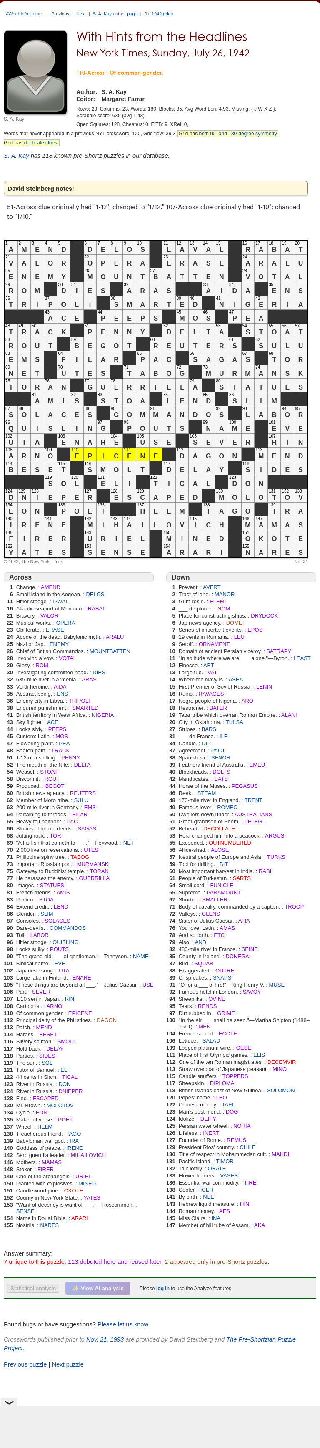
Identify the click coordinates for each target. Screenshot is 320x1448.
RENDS (207, 1006)
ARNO (54, 1006)
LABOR (39, 935)
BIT (224, 864)
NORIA (241, 1126)
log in (163, 1288)
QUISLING (65, 942)
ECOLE (228, 1033)
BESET (48, 1034)
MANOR (225, 594)
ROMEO (227, 807)
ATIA (244, 921)
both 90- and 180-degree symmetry (238, 134)
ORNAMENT (214, 644)
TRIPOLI (79, 701)
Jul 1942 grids (159, 13)
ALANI (289, 715)
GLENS (211, 914)
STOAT (49, 772)
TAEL (228, 1104)
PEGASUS (245, 786)
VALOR (49, 616)
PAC (72, 821)
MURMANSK (93, 864)
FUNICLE (222, 885)
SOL (47, 1063)
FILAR (80, 814)
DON (65, 1084)
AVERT (211, 587)
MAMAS (52, 1162)
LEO (221, 1097)
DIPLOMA (222, 1083)
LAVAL (60, 601)
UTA (64, 970)
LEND (61, 907)
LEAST (302, 658)
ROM (41, 665)
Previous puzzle (25, 1364)
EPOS (255, 630)
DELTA (82, 765)
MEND (44, 1027)
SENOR (220, 757)
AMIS (63, 892)
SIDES (47, 1056)
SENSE (25, 1211)
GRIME (226, 1013)
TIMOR (225, 1161)
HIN (244, 1204)
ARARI (79, 1218)
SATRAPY (278, 651)
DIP (206, 743)
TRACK (60, 750)
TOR (55, 836)
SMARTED (85, 708)
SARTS (242, 878)
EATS (221, 779)
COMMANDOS (68, 928)
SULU (81, 800)
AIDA (60, 686)
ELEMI (218, 601)
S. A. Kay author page (115, 13)
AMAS (227, 928)
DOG (232, 1112)
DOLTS (221, 772)
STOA (46, 899)
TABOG (79, 857)
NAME (141, 956)
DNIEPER (71, 1091)
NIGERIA (103, 715)
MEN (204, 1026)
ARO (247, 701)
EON (42, 1112)
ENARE (81, 978)
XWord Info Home (23, 13)
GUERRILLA (94, 878)
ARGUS (274, 836)
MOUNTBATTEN (110, 651)
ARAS (89, 679)
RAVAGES (211, 694)
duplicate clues (40, 143)
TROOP (294, 907)
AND (200, 942)
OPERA (65, 623)
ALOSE (220, 850)
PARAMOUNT (224, 892)
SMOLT (67, 1041)
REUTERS (83, 793)
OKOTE (73, 1190)
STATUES (52, 885)
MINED (87, 1183)
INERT (211, 1133)
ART (208, 665)
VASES (229, 1175)
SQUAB (203, 963)
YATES (91, 1198)
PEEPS (57, 729)
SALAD (211, 1041)
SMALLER (215, 899)
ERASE (55, 630)
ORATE (217, 1168)
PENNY (70, 757)
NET (128, 843)
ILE (224, 736)
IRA (74, 1141)
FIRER (46, 1169)
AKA (259, 1225)
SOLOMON (281, 1090)
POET (65, 1119)
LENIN (264, 686)
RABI (265, 871)
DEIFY (208, 1119)
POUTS (59, 949)
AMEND (50, 587)
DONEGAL (238, 956)
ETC (219, 935)
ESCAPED (45, 1098)
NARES (49, 1225)
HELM (45, 1127)
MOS (61, 736)
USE (148, 985)
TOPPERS (235, 1076)
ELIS (259, 1055)
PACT (218, 750)
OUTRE (225, 970)
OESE (243, 1048)
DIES (98, 672)
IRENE (74, 1148)
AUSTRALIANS (253, 814)
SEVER (41, 992)
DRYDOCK (264, 616)
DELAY (55, 1048)
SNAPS (222, 978)
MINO (279, 1069)
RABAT (96, 608)
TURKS (276, 857)
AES (224, 1211)
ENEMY (59, 644)
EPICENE (80, 1013)
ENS (62, 694)
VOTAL (67, 658)
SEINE (250, 949)
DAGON (107, 1020)
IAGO (74, 1134)
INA (215, 1218)
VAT (212, 672)
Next (81, 13)
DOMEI (235, 623)
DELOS (95, 594)
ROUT (52, 779)
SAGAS (87, 828)
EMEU (257, 765)
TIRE (250, 1183)
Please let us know (123, 1324)
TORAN (99, 871)
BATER (218, 708)
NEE (208, 1197)
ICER (206, 1190)
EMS (90, 807)
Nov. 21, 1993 (105, 1339)
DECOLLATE (219, 828)
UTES (91, 850)
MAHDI (280, 1154)
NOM (224, 608)
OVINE (216, 999)
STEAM (207, 793)
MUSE (277, 985)
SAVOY (252, 992)
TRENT (253, 800)
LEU (239, 637)
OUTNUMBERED (230, 843)
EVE (59, 963)
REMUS (236, 1140)
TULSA (234, 722)
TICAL (70, 1077)
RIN (69, 999)
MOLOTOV (60, 1105)
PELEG (253, 821)
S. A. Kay (16, 155)
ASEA (236, 679)
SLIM (46, 914)
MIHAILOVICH (88, 1155)
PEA (64, 743)
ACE (52, 722)
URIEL (83, 1176)
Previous (60, 13)
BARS (209, 729)
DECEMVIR (282, 1062)
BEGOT (55, 786)
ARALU (115, 637)
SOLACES (57, 921)
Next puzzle (68, 1364)
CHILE (247, 1147)
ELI (64, 1070)
